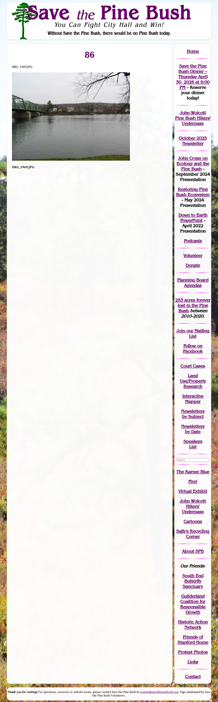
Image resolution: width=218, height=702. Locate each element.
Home (193, 51)
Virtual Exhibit (192, 491)
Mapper (192, 401)
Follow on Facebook (193, 348)
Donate (193, 265)
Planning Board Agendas (192, 282)
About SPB (193, 551)
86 (90, 54)
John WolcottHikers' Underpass (193, 506)
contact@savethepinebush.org (159, 692)
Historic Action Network (193, 624)
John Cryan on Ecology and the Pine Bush (193, 163)
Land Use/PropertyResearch (193, 381)
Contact (193, 676)
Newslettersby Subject (193, 414)
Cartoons (193, 521)
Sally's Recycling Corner (192, 533)
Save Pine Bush (109, 12)
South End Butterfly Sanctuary (192, 581)
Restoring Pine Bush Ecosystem (193, 192)
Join (180, 330)
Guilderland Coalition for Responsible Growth (192, 604)
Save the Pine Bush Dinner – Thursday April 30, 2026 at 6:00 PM (193, 76)
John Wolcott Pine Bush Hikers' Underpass (193, 118)
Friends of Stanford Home (192, 639)
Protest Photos (193, 652)
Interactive (192, 396)
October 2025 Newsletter (193, 140)
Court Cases (192, 366)
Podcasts (193, 240)
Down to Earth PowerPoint (192, 217)
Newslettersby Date (193, 429)
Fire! (192, 481)
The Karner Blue (192, 471)
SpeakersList (192, 444)
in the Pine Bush (194, 305)
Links (192, 661)
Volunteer (192, 255)
